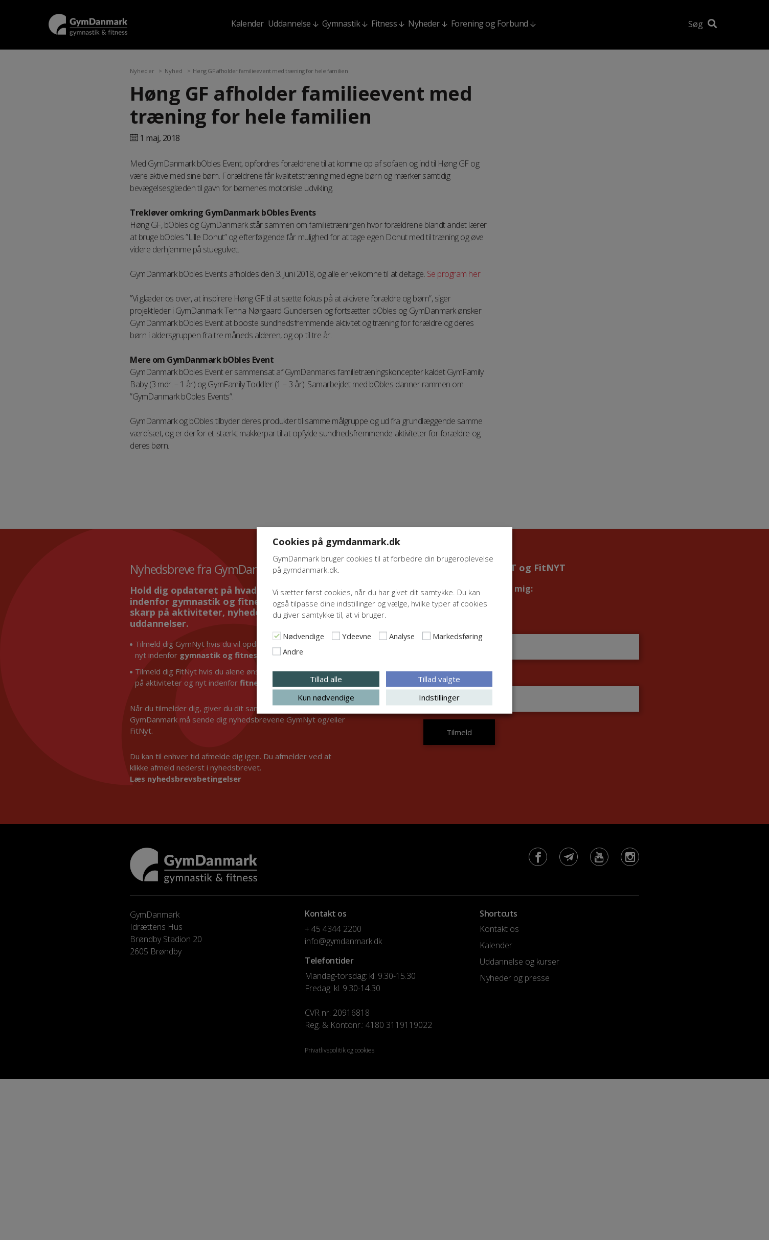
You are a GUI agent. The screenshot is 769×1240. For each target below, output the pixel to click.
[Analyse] (383, 635)
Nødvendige (303, 635)
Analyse (402, 635)
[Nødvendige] (277, 635)
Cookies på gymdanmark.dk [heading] (336, 541)
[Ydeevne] (336, 635)
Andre (293, 651)
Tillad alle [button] (326, 678)
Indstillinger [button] (439, 697)
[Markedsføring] (426, 635)
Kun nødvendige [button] (326, 697)
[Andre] (277, 651)
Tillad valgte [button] (439, 678)
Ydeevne (356, 635)
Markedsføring (458, 635)
